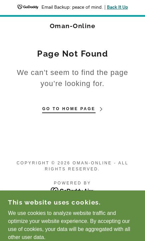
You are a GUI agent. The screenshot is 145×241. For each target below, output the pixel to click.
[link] (72, 26)
